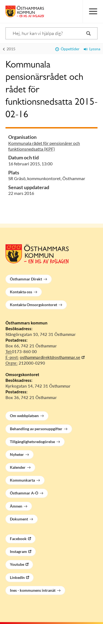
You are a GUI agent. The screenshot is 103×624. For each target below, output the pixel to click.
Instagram (18, 551)
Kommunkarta (22, 480)
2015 (9, 48)
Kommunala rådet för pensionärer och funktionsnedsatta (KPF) (44, 145)
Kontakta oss (21, 291)
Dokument (19, 519)
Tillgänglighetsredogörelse (32, 441)
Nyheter (17, 454)
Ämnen (16, 506)
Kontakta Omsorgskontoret (33, 304)
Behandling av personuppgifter (36, 428)
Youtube (17, 564)
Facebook (18, 538)
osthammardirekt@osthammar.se (50, 357)
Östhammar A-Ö (24, 493)
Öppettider (67, 48)
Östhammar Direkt (26, 279)
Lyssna (92, 48)
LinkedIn (17, 577)
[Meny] (93, 11)
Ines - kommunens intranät (32, 590)
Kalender (18, 467)
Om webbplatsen (24, 415)
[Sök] (51, 33)
